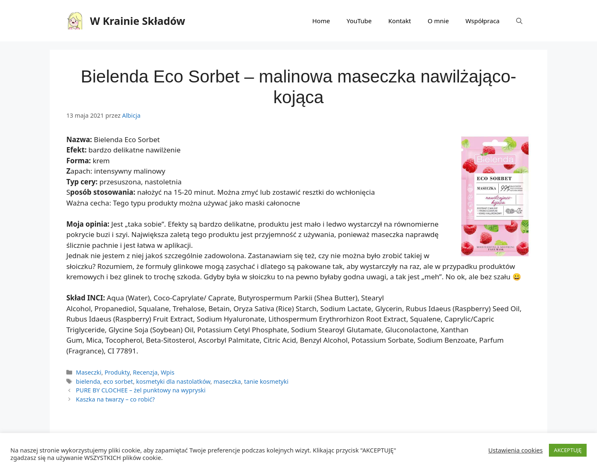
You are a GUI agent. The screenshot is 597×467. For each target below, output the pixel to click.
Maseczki (88, 372)
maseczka (227, 381)
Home (321, 21)
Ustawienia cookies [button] (515, 450)
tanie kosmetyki (266, 381)
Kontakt (399, 21)
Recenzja (145, 372)
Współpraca (483, 21)
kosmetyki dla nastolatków (173, 381)
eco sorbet (118, 381)
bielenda (88, 381)
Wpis (168, 372)
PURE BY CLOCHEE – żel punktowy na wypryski (141, 390)
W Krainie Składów (137, 21)
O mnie (438, 21)
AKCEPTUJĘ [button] (568, 450)
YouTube (359, 21)
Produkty (117, 372)
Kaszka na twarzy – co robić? (115, 399)
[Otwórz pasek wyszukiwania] (519, 20)
